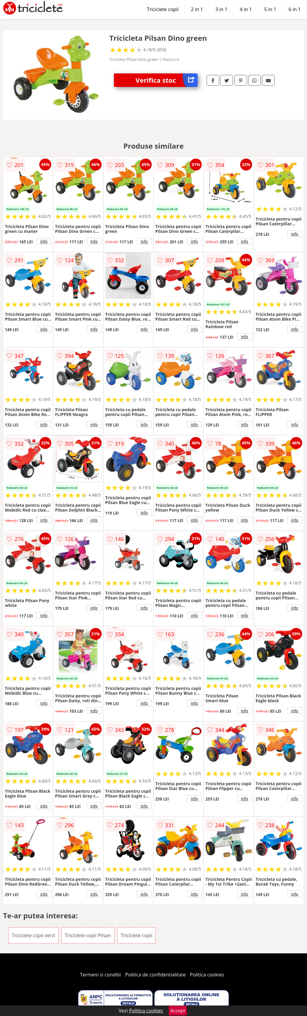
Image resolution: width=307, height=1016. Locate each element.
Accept (177, 1010)
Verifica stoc (167, 80)
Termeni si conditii (100, 974)
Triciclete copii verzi (33, 935)
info (43, 241)
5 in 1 (270, 9)
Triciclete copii (163, 9)
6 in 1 (295, 9)
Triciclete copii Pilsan (88, 935)
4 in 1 (246, 9)
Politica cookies (207, 974)
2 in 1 (197, 9)
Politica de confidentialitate (155, 974)
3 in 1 (221, 9)
